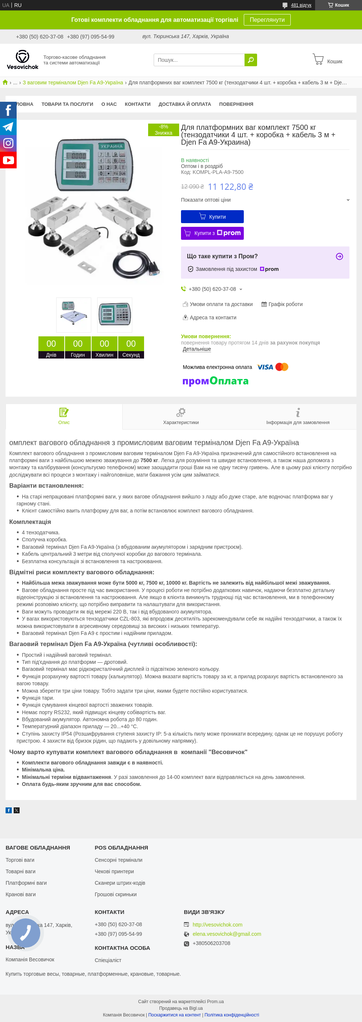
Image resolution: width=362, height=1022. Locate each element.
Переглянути (267, 20)
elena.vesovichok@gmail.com (227, 934)
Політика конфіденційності (232, 1015)
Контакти (138, 104)
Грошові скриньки (116, 894)
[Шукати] (251, 60)
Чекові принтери (114, 871)
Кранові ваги (21, 894)
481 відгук (301, 5)
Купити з (217, 233)
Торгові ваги (20, 860)
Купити (217, 217)
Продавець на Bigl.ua (181, 1008)
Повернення (236, 104)
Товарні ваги (20, 871)
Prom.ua (215, 1001)
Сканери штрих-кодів (120, 883)
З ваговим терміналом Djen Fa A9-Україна (73, 82)
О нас (109, 104)
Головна (21, 104)
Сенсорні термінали (118, 860)
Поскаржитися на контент (174, 1015)
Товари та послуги (67, 104)
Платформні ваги (26, 883)
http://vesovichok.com (218, 925)
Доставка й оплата (185, 104)
